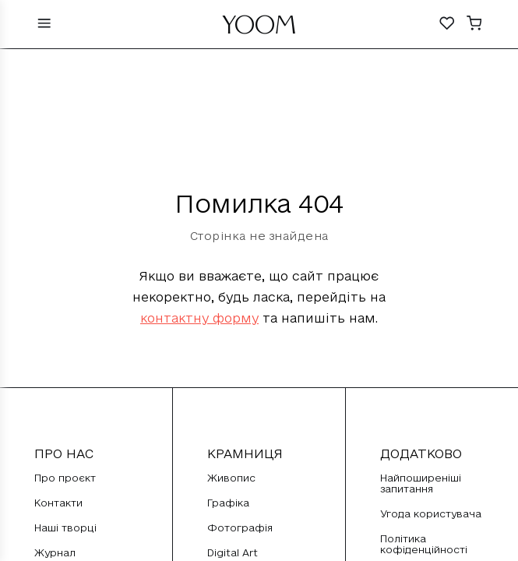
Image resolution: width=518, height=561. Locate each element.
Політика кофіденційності (423, 544)
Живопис (231, 477)
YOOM (259, 29)
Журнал (55, 552)
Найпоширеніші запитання (420, 483)
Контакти (58, 502)
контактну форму (199, 318)
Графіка (228, 502)
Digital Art (232, 552)
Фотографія (240, 527)
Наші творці (65, 527)
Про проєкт (65, 477)
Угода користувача (430, 513)
